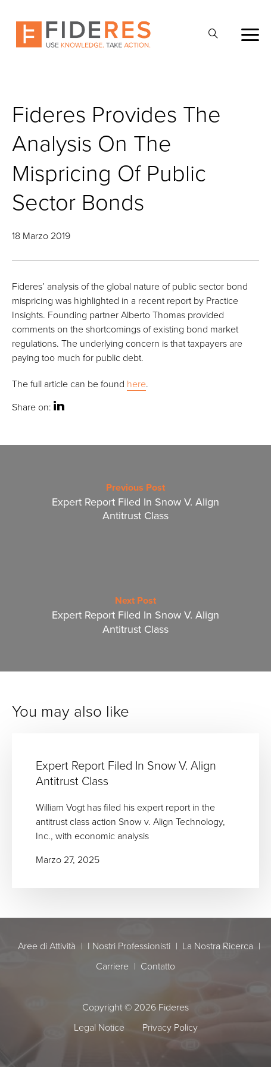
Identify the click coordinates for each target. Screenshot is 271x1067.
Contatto (158, 965)
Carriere (112, 965)
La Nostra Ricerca (217, 945)
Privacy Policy (170, 1027)
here (136, 383)
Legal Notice (99, 1027)
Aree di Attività (47, 945)
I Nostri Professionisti (129, 945)
